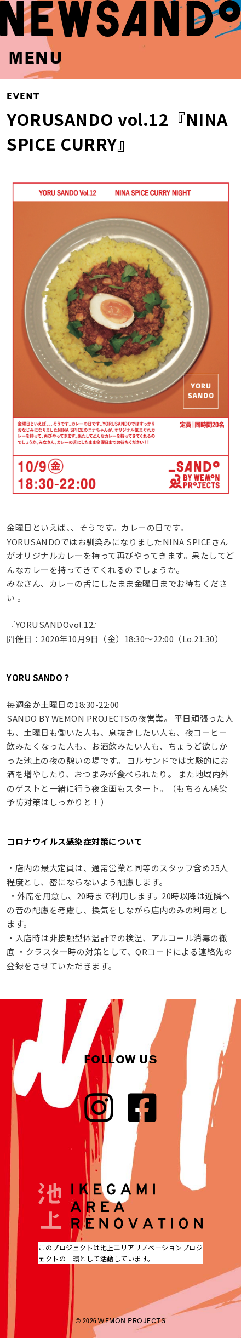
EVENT (23, 96)
